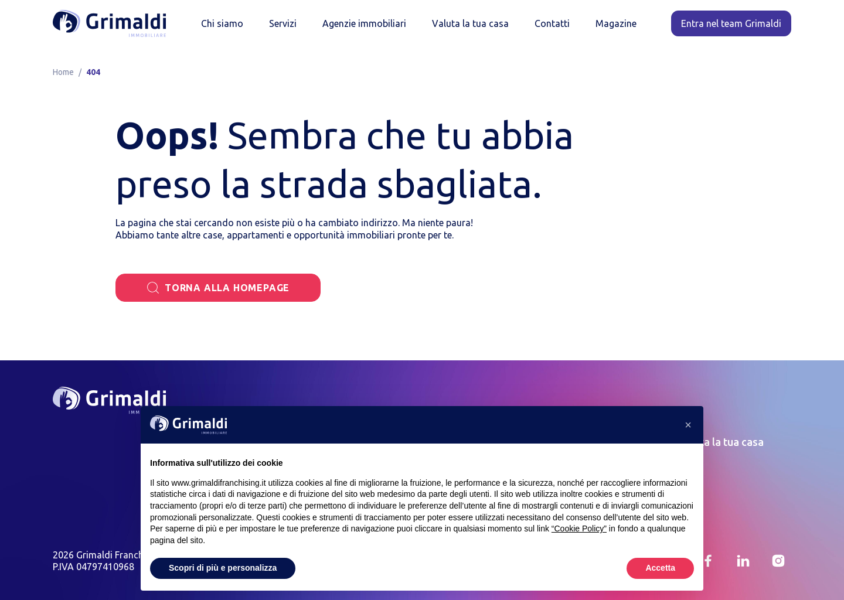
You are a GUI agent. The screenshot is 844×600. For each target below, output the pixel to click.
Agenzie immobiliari (364, 23)
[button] (688, 424)
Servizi (283, 23)
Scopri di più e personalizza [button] (223, 567)
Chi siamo (222, 23)
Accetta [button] (660, 567)
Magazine (616, 23)
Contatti (552, 23)
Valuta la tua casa (470, 23)
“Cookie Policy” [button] (579, 528)
